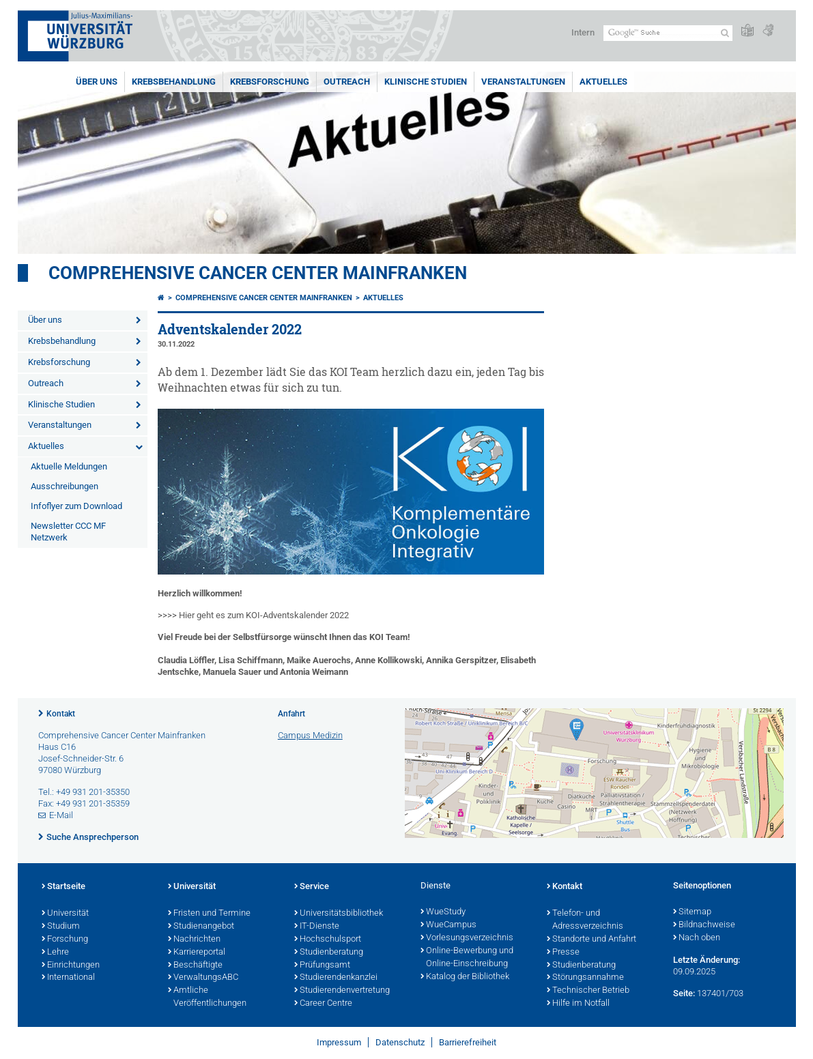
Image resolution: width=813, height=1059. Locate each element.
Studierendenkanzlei (335, 978)
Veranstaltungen (523, 81)
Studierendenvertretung (342, 991)
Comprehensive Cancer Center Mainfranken (257, 273)
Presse (563, 952)
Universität (65, 914)
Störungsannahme (585, 978)
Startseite (63, 887)
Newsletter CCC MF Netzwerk (68, 531)
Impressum (339, 1042)
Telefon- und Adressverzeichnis (585, 920)
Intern (583, 32)
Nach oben (696, 938)
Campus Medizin (310, 735)
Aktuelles (603, 81)
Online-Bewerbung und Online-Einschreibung (466, 957)
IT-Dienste (316, 926)
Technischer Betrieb (588, 991)
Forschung (65, 939)
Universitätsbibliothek (338, 914)
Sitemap (692, 912)
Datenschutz (400, 1042)
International (68, 978)
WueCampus (448, 925)
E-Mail (61, 815)
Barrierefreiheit (467, 1042)
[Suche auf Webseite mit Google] (667, 33)
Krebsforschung (269, 81)
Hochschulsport (327, 939)
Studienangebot (201, 926)
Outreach (347, 81)
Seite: (684, 993)
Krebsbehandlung (174, 81)
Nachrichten (194, 939)
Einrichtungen (71, 965)
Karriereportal (196, 952)
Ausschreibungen (64, 486)
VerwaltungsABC (203, 978)
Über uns (96, 81)
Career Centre (323, 1004)
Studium (61, 926)
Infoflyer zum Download (76, 506)
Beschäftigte (195, 965)
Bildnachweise (704, 925)
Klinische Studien (425, 81)
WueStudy (443, 912)
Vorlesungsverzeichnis (466, 938)
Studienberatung (328, 952)
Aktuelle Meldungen (69, 466)
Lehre (55, 952)
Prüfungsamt (322, 965)
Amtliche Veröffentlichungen (207, 997)
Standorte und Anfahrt (591, 939)
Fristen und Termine (209, 914)
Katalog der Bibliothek (464, 977)
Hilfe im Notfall (578, 1004)
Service (311, 887)
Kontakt (60, 714)
